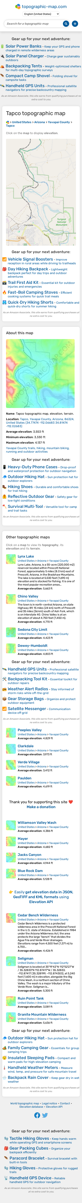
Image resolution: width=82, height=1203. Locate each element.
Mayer (23, 839)
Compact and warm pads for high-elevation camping (42, 1060)
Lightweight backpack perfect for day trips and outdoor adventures (37, 273)
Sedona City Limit (32, 629)
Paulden (24, 778)
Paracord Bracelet (27, 1158)
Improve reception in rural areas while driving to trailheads (42, 261)
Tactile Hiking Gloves (29, 1138)
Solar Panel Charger (25, 55)
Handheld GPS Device (30, 1177)
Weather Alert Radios (28, 688)
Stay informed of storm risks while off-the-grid (41, 691)
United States (26, 560)
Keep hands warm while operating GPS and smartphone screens (43, 1140)
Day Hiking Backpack (28, 268)
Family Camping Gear (28, 1047)
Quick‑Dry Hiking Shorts (30, 302)
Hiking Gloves (22, 1167)
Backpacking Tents (24, 65)
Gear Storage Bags (26, 698)
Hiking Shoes (20, 486)
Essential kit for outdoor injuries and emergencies (41, 284)
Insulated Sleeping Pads (31, 1057)
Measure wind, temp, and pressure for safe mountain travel (42, 1069)
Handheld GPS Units (25, 85)
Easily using (43, 897)
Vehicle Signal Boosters (30, 259)
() (40, 422)
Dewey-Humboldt (33, 645)
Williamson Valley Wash (37, 822)
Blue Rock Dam (30, 871)
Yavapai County (59, 560)
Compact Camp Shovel (28, 75)
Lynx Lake (26, 556)
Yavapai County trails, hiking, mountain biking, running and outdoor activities (38, 449)
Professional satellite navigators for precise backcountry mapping (41, 88)
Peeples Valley (30, 730)
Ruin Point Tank (31, 998)
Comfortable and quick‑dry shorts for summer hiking (43, 304)
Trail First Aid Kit (23, 282)
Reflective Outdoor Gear (31, 496)
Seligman (25, 958)
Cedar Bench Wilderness (38, 915)
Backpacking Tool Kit (27, 678)
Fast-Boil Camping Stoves (33, 292)
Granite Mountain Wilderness (42, 1014)
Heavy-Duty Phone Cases (32, 466)
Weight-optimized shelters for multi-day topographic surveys (43, 68)
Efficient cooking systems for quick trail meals (40, 294)
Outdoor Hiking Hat (26, 476)
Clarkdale (26, 746)
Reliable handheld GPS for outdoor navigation (37, 1180)
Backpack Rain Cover (28, 1077)
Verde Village (29, 762)
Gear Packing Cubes (29, 1148)
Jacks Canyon (29, 855)
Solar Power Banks (23, 46)
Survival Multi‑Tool (25, 506)
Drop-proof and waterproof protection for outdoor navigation (42, 469)
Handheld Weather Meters (33, 1067)
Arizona (42, 560)
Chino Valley (28, 596)
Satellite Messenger (27, 708)
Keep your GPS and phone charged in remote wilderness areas (43, 48)
